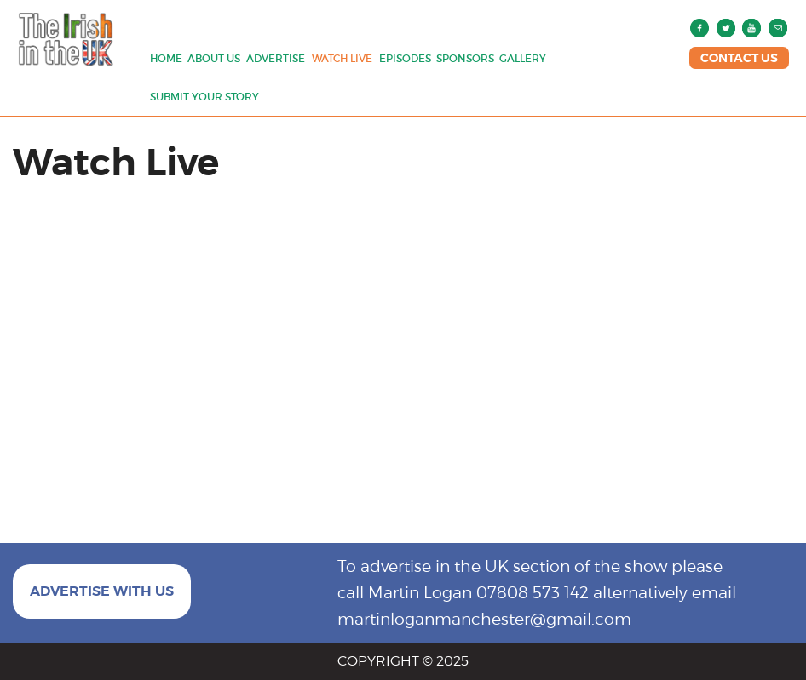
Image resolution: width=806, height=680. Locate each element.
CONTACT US (739, 58)
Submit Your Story (204, 96)
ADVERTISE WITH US (102, 591)
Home (166, 58)
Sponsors (465, 58)
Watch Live (342, 58)
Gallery (522, 58)
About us (213, 58)
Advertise (275, 58)
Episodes (405, 58)
